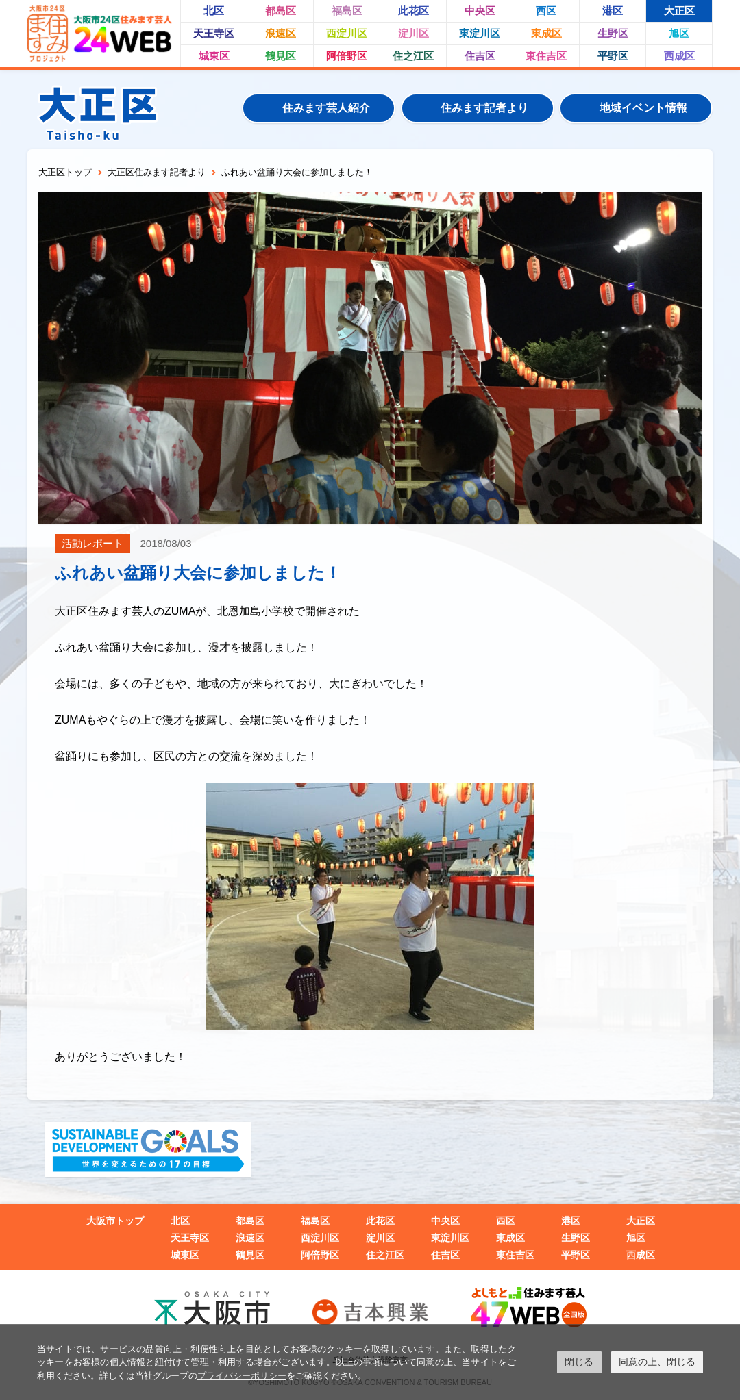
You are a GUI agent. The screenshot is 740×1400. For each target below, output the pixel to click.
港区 (612, 10)
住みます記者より (484, 108)
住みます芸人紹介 (326, 108)
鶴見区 (280, 56)
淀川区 (413, 33)
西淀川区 (346, 33)
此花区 (413, 10)
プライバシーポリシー (241, 1376)
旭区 (679, 33)
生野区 (612, 33)
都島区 (280, 10)
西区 (546, 10)
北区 (214, 10)
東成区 (546, 33)
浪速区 (280, 33)
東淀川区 (479, 33)
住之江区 (413, 56)
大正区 (679, 10)
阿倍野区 (346, 56)
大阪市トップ (115, 1220)
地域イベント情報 (643, 108)
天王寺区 (213, 33)
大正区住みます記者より (157, 172)
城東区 (214, 56)
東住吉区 (546, 56)
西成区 (679, 56)
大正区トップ (65, 172)
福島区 (347, 10)
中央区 (480, 10)
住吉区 (480, 56)
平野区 (612, 56)
